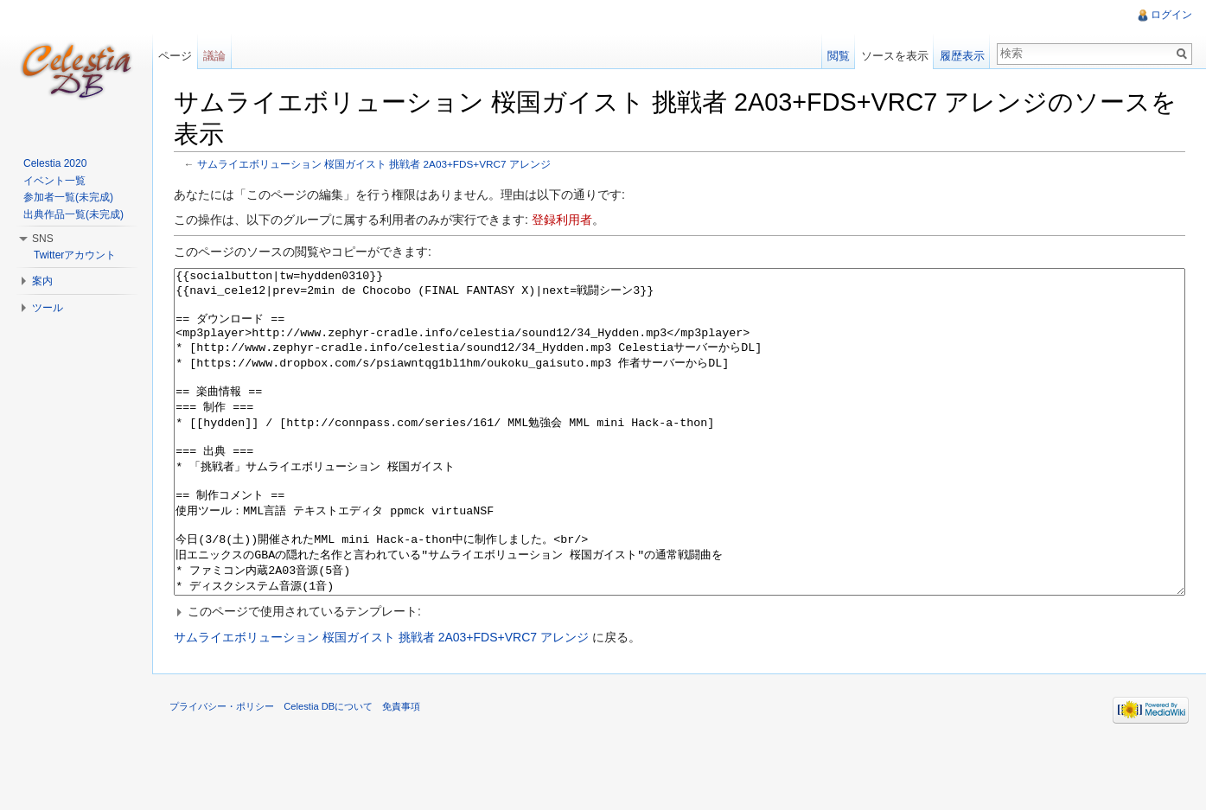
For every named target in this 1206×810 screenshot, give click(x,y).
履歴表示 (962, 55)
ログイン (1171, 15)
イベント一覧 (54, 181)
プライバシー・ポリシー (221, 771)
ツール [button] (47, 308)
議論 (214, 55)
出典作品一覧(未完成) (73, 214)
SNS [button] (43, 239)
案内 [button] (42, 281)
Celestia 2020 (54, 163)
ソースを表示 (894, 55)
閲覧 (838, 55)
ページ (175, 55)
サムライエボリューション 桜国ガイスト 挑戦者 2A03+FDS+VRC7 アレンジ (374, 163)
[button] (679, 676)
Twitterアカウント (75, 255)
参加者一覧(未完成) (68, 197)
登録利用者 (562, 219)
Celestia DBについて (328, 771)
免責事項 (401, 771)
